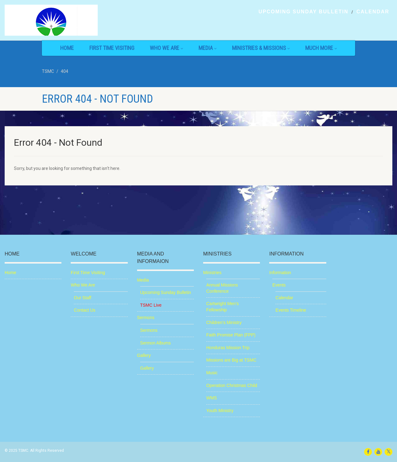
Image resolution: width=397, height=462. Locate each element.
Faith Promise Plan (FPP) (231, 334)
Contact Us (84, 310)
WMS (211, 397)
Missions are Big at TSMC (231, 360)
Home (67, 48)
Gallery (144, 355)
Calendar (372, 11)
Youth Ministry (219, 410)
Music (212, 372)
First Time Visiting (111, 48)
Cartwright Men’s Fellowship (222, 306)
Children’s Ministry (224, 322)
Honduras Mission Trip (227, 347)
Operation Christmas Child (231, 385)
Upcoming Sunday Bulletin (303, 11)
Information (280, 272)
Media (207, 48)
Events (279, 284)
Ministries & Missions (261, 48)
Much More (321, 48)
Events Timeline (290, 310)
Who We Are (166, 48)
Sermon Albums (155, 342)
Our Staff (82, 297)
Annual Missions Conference (222, 288)
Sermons (145, 317)
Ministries (212, 272)
